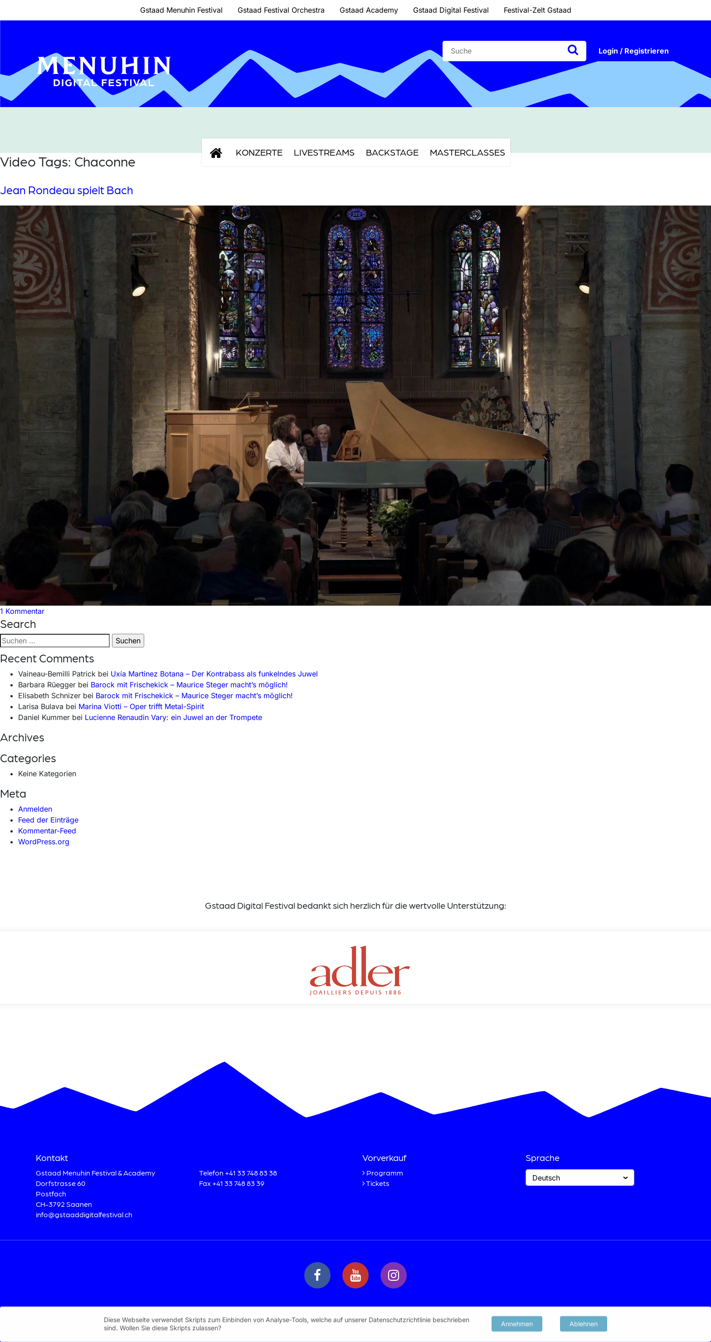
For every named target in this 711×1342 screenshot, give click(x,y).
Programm (384, 1172)
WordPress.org (43, 841)
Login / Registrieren (634, 50)
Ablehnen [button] (584, 1323)
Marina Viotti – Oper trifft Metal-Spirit (141, 706)
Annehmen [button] (517, 1323)
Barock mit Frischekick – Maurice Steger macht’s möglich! (189, 684)
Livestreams (324, 152)
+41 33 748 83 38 (251, 1172)
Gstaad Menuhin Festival (181, 10)
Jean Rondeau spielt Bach (66, 189)
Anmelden (35, 808)
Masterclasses (467, 152)
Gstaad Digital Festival (451, 10)
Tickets (378, 1183)
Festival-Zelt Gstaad (537, 10)
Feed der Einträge (48, 819)
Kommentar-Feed (47, 830)
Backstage (392, 152)
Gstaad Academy (369, 10)
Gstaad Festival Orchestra (281, 10)
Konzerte (259, 152)
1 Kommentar (22, 611)
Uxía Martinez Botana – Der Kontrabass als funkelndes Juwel (214, 673)
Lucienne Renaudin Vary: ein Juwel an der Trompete (173, 717)
